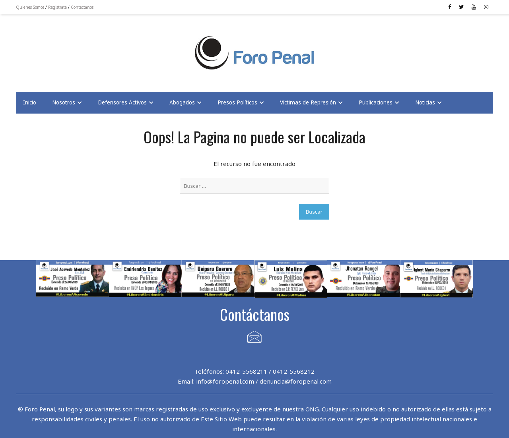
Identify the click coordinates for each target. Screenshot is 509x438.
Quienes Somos (30, 7)
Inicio (29, 102)
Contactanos (82, 7)
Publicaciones (375, 102)
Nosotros (63, 102)
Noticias (425, 102)
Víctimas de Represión (308, 102)
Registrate (57, 7)
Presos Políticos (237, 102)
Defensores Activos (122, 102)
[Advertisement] (79, 48)
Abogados (182, 102)
